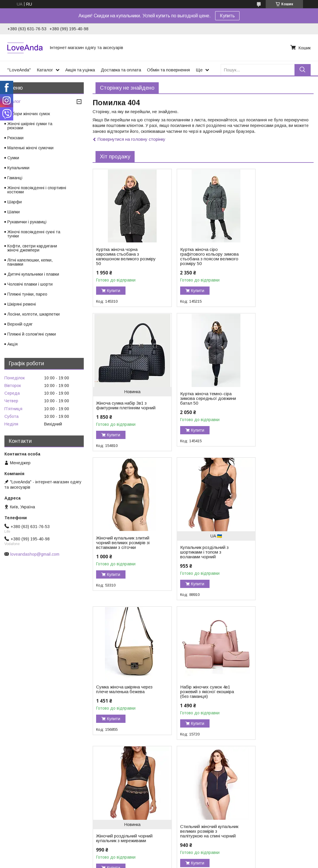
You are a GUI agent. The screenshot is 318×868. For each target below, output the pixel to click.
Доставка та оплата (121, 69)
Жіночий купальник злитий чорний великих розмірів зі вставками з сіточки (194, 405)
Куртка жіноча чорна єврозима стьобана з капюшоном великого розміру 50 (117, 256)
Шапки (13, 212)
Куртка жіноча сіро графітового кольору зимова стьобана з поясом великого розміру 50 (197, 259)
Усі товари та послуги (288, 767)
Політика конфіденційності (224, 862)
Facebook (93, 799)
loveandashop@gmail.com (34, 554)
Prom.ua (187, 852)
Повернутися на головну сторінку (131, 139)
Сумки (13, 157)
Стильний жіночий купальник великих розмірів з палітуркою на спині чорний (120, 703)
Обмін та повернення (168, 69)
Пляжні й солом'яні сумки (31, 334)
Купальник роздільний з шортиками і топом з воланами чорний (271, 412)
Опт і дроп (16, 830)
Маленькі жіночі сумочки (30, 147)
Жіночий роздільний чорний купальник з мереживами (267, 561)
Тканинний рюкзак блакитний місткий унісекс (189, 710)
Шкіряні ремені (21, 304)
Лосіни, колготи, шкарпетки (33, 314)
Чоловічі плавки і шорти (30, 284)
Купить (227, 15)
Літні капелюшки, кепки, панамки (30, 262)
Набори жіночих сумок (28, 113)
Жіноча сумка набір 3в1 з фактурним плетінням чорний (272, 264)
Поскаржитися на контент (179, 862)
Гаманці (14, 177)
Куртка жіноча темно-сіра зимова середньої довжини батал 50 (122, 403)
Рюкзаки (15, 137)
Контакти (15, 812)
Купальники (18, 167)
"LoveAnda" (19, 69)
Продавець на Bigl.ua (159, 857)
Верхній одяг (20, 324)
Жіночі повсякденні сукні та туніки (33, 233)
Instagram (93, 806)
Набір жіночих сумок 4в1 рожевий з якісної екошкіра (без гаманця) (196, 552)
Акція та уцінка (80, 69)
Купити (113, 290)
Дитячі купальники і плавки (33, 274)
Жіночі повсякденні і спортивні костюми (36, 189)
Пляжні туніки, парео (27, 294)
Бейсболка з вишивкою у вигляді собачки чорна (272, 698)
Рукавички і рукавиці (26, 221)
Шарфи (14, 202)
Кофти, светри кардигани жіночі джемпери (32, 248)
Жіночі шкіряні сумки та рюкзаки (29, 125)
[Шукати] (302, 70)
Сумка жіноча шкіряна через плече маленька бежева (118, 552)
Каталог (45, 69)
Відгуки (13, 806)
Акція (12, 344)
